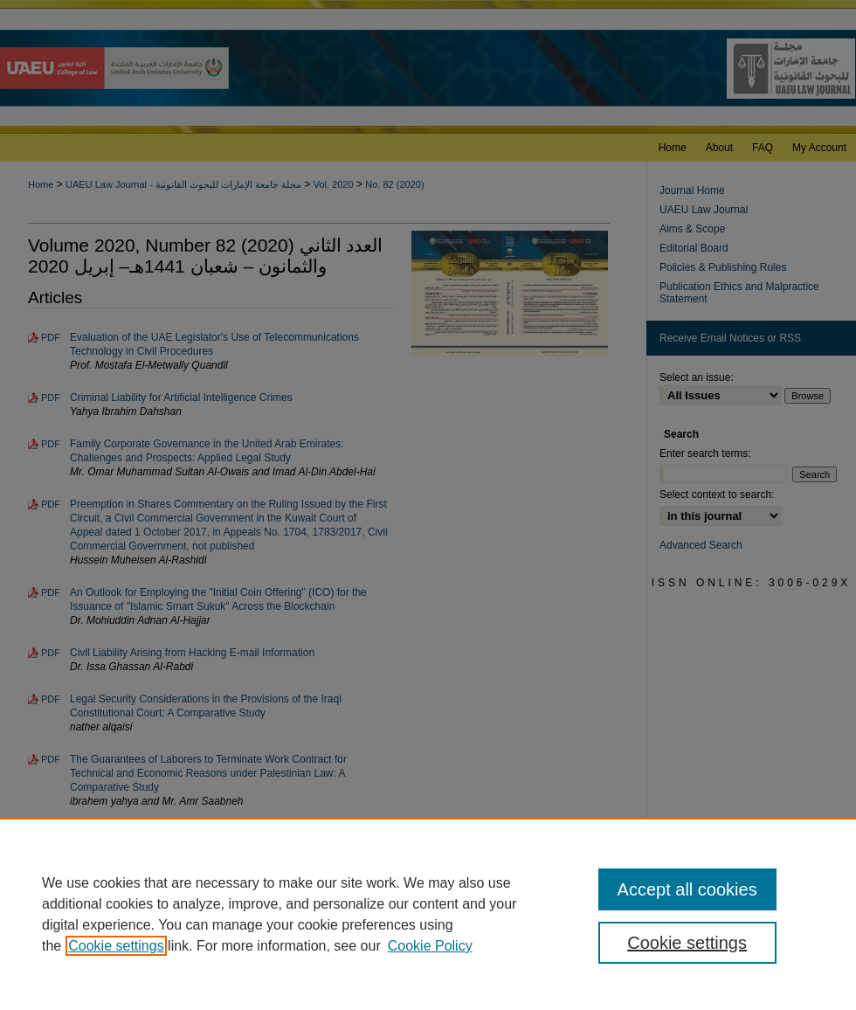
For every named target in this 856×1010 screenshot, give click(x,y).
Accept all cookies (687, 889)
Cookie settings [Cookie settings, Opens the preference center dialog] (687, 942)
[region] (428, 914)
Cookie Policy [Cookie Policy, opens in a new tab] (430, 945)
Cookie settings (115, 945)
